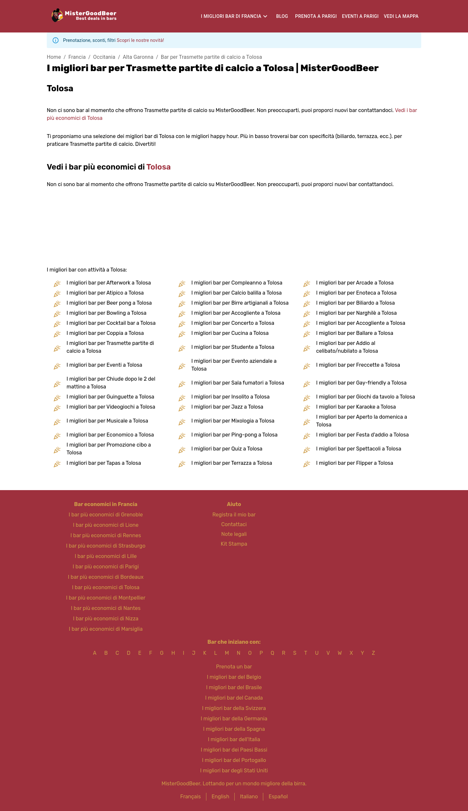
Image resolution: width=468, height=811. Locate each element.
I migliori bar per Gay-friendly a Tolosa (361, 383)
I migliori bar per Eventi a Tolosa (104, 365)
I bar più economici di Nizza (105, 618)
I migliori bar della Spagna (234, 729)
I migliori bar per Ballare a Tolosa (354, 333)
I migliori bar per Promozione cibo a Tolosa (109, 449)
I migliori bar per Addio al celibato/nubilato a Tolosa (347, 347)
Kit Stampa (234, 544)
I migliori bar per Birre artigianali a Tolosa (240, 303)
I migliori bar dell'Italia (234, 739)
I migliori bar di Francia (231, 16)
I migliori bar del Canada (234, 698)
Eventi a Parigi (360, 16)
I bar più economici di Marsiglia (106, 629)
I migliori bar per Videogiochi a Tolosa (111, 407)
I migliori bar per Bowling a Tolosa (107, 313)
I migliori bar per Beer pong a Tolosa (109, 303)
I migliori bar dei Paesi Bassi (234, 750)
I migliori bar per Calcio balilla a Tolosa (236, 293)
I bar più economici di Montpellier (105, 598)
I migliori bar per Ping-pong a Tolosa (234, 435)
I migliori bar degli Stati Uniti (234, 770)
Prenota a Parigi (316, 16)
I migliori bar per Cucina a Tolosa (230, 333)
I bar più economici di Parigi (106, 567)
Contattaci (234, 524)
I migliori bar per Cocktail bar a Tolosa (111, 323)
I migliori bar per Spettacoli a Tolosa (358, 449)
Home (54, 57)
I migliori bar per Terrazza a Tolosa (231, 463)
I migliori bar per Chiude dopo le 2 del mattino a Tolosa (111, 383)
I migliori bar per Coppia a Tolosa (105, 333)
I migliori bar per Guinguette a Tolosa (110, 397)
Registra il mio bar (233, 515)
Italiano (249, 796)
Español (278, 796)
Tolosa (158, 166)
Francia (76, 57)
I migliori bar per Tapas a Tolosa (104, 463)
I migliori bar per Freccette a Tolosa (358, 365)
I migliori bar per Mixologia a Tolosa (233, 421)
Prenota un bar (234, 667)
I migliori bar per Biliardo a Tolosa (355, 303)
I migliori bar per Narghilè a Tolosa (356, 313)
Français (190, 796)
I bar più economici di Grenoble (106, 515)
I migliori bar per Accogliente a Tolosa (235, 313)
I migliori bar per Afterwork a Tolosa (109, 283)
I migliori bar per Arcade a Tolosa (355, 283)
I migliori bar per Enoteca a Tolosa (356, 293)
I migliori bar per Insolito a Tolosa (230, 397)
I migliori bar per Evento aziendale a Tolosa (234, 365)
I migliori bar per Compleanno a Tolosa (236, 283)
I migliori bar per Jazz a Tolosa (227, 407)
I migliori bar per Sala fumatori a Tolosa (237, 383)
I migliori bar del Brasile (234, 687)
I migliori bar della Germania (234, 719)
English (220, 796)
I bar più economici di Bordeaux (105, 577)
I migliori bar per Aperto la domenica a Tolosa (361, 421)
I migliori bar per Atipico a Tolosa (105, 293)
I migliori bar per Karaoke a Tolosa (356, 407)
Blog (282, 16)
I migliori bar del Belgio (234, 677)
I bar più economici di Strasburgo (105, 546)
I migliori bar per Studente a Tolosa (232, 347)
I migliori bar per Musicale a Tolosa (107, 421)
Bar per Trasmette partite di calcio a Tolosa (211, 57)
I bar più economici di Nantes (105, 608)
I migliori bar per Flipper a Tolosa (354, 463)
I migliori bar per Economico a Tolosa (110, 435)
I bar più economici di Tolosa (105, 587)
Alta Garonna (138, 57)
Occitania (104, 57)
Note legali (234, 534)
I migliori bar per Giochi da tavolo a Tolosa (365, 397)
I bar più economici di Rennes (106, 535)
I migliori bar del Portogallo (234, 760)
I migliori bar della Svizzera (234, 708)
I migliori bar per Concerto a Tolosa (232, 323)
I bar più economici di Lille (106, 556)
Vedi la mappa (401, 16)
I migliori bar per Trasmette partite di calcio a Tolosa (110, 347)
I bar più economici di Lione (105, 525)
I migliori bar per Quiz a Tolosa (227, 449)
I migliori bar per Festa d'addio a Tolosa (362, 435)
